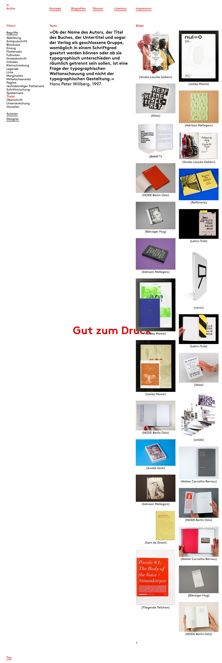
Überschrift (14, 100)
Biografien (78, 8)
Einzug (11, 48)
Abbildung (13, 38)
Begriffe (12, 32)
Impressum (144, 8)
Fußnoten (13, 55)
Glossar (98, 8)
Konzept (55, 8)
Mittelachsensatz (18, 79)
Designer (12, 119)
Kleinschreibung (17, 65)
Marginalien (14, 76)
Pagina (11, 82)
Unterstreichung (18, 103)
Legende (12, 69)
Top (8, 657)
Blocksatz (13, 45)
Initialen (12, 62)
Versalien (12, 107)
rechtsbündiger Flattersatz (25, 86)
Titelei (10, 96)
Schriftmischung (18, 89)
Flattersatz (14, 51)
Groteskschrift (16, 58)
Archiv (10, 8)
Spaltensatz (14, 93)
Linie (9, 72)
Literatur (120, 8)
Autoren (12, 114)
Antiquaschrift (16, 41)
